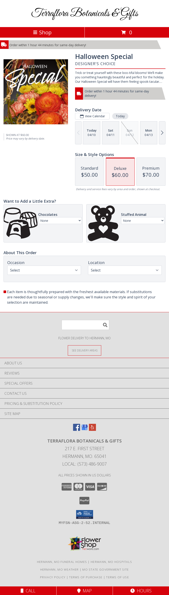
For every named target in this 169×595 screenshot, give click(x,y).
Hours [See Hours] (141, 591)
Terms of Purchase (85, 577)
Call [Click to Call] (28, 591)
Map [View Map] (84, 591)
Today (120, 116)
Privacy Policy (52, 577)
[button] (84, 514)
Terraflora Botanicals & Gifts (84, 13)
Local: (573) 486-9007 (84, 464)
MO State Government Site (105, 569)
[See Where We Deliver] (84, 350)
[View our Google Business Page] (84, 429)
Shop (42, 32)
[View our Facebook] (76, 429)
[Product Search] (85, 325)
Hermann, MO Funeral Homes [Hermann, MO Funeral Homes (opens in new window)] (62, 562)
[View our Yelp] (92, 429)
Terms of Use (117, 577)
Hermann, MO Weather (59, 569)
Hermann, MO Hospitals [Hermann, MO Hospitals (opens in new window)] (111, 562)
